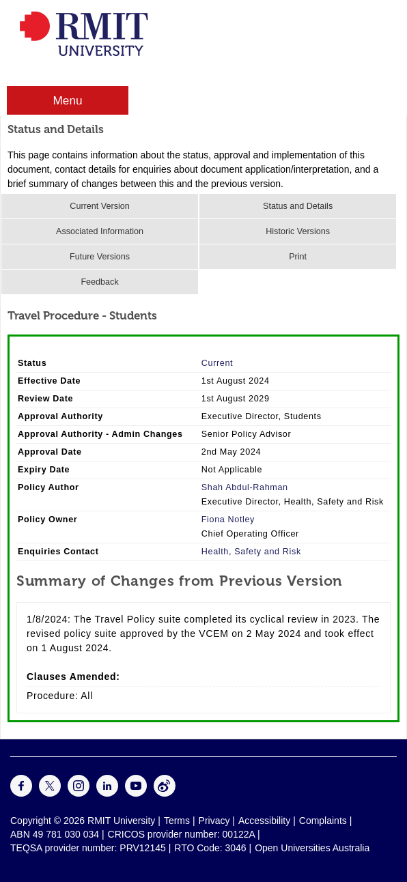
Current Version (100, 206)
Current (217, 363)
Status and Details (298, 206)
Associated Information (99, 231)
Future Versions (100, 256)
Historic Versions (298, 231)
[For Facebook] (21, 793)
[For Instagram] (78, 793)
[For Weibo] (165, 793)
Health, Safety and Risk (251, 551)
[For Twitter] (50, 793)
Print (298, 256)
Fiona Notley (228, 519)
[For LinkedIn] (107, 793)
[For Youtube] (136, 793)
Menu (67, 100)
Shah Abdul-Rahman (244, 487)
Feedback (99, 282)
